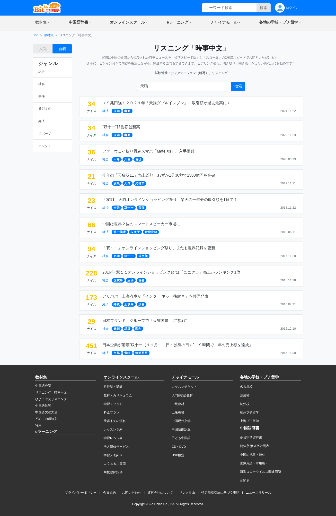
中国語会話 (43, 385)
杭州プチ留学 (249, 412)
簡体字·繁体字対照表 (254, 446)
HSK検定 (178, 455)
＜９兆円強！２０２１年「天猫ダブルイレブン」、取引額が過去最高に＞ (166, 103)
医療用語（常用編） (254, 463)
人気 (43, 49)
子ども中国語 (181, 438)
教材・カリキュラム (118, 395)
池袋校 (244, 395)
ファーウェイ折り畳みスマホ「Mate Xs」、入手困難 (148, 151)
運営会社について (160, 492)
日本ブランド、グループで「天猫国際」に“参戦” (144, 320)
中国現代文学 (181, 421)
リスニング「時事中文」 (52, 392)
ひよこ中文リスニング (51, 399)
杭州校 (244, 404)
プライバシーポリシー (81, 492)
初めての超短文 (46, 419)
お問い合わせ (131, 492)
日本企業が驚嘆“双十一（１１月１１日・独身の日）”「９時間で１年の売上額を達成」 (177, 345)
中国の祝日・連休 (252, 454)
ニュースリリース (258, 492)
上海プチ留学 (249, 421)
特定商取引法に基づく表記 (220, 492)
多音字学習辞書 (251, 437)
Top (35, 35)
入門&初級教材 (182, 395)
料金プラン (111, 412)
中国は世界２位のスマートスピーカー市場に (141, 224)
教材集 (48, 35)
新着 (62, 49)
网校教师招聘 (113, 472)
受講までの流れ (115, 421)
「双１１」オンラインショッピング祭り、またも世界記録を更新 (158, 248)
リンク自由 (187, 492)
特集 (38, 425)
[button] (42, 23)
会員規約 (109, 492)
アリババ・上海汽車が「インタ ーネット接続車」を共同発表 (155, 296)
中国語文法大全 (46, 412)
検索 (263, 8)
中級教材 (178, 404)
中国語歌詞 (43, 405)
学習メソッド (113, 404)
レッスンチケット (184, 386)
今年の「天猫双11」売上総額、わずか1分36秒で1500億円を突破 (158, 175)
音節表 (244, 480)
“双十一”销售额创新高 (121, 127)
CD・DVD (179, 446)
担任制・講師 (113, 386)
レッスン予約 (113, 429)
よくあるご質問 (115, 463)
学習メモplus (113, 455)
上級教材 (178, 412)
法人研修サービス (116, 446)
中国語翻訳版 (181, 429)
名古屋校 (246, 386)
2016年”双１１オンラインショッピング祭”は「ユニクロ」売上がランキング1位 (171, 272)
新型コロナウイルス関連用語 (260, 471)
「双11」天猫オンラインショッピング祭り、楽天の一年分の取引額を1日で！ (169, 200)
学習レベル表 (113, 438)
